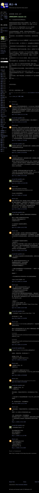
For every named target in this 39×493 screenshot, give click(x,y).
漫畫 (2, 99)
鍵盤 (2, 121)
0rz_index (3, 147)
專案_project (3, 116)
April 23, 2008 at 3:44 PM (19, 209)
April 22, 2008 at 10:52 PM (19, 183)
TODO (2, 109)
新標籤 (2, 92)
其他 (2, 90)
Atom (6, 27)
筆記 (2, 83)
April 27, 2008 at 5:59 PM (19, 359)
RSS (2, 29)
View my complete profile (3, 52)
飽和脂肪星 (3, 107)
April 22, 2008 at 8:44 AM (19, 175)
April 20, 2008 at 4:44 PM (19, 122)
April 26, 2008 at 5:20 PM (19, 344)
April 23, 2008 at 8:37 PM (19, 227)
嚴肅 (2, 95)
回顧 (2, 85)
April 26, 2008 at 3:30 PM (19, 318)
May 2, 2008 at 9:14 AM (19, 447)
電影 (2, 146)
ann (1, 112)
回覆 (2, 105)
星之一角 (3, 111)
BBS (2, 149)
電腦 (2, 81)
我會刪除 (3, 130)
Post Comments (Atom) (21, 484)
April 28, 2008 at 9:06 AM (19, 375)
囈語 (2, 93)
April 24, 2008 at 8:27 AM (19, 250)
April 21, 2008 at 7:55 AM (19, 140)
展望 (2, 140)
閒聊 (2, 74)
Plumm (13, 104)
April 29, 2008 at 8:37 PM (19, 403)
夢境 (2, 104)
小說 (2, 114)
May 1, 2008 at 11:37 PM (19, 435)
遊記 (2, 144)
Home (24, 481)
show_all (3, 70)
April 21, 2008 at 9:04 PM (19, 152)
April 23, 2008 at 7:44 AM (19, 195)
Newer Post (12, 481)
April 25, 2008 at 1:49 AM (19, 281)
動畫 (2, 100)
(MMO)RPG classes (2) (17, 17)
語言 (2, 124)
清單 (2, 119)
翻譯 (2, 142)
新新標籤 (3, 97)
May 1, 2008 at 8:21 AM (19, 421)
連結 (2, 151)
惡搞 (2, 139)
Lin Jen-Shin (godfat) (17, 118)
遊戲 (2, 76)
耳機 (2, 102)
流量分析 (3, 132)
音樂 (2, 86)
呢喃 (2, 88)
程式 (2, 73)
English (2, 78)
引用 (2, 80)
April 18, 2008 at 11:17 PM (19, 114)
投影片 (2, 122)
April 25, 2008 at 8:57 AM (19, 307)
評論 (2, 134)
